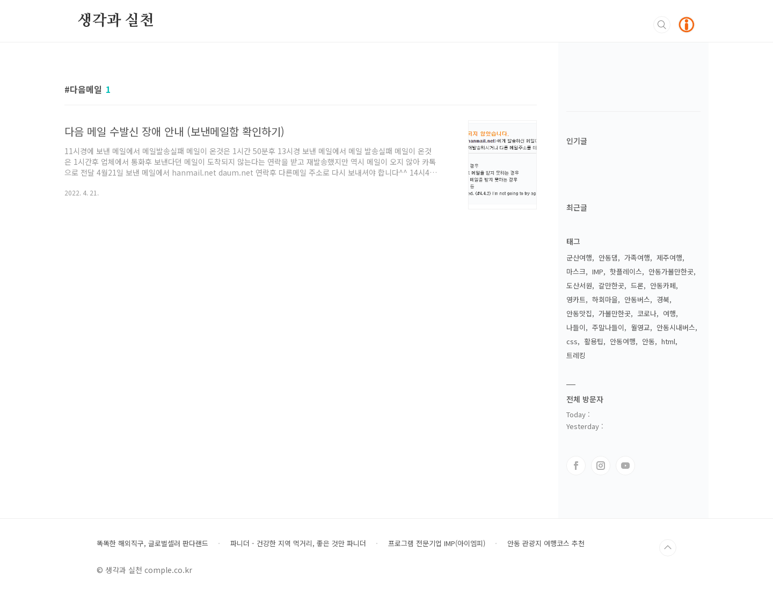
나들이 (576, 327)
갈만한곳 (611, 285)
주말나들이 (608, 327)
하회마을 (605, 299)
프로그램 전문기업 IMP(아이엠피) (436, 543)
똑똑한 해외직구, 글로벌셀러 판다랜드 (152, 543)
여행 (669, 313)
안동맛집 (579, 313)
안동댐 (608, 257)
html (668, 341)
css (572, 341)
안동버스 (637, 299)
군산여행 (579, 257)
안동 (648, 341)
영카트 (576, 299)
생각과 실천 (116, 20)
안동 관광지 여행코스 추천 (546, 543)
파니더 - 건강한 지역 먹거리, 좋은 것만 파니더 (298, 543)
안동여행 (623, 341)
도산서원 (579, 285)
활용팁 (593, 341)
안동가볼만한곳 (671, 271)
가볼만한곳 (615, 313)
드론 (637, 285)
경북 (663, 299)
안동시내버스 (676, 327)
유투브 (625, 465)
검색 (662, 25)
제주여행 (669, 257)
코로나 (647, 313)
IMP (597, 271)
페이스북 (576, 465)
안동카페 (663, 285)
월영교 (640, 327)
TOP (667, 547)
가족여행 (637, 257)
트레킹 (576, 355)
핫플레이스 (626, 271)
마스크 (576, 271)
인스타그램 (600, 465)
